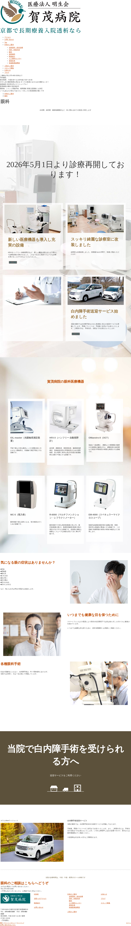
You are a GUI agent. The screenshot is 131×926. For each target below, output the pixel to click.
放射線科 (12, 54)
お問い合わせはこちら (8, 925)
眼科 (10, 52)
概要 (1, 923)
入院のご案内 (9, 66)
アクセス (7, 37)
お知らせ (7, 70)
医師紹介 (12, 56)
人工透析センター (15, 58)
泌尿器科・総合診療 (16, 47)
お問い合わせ (9, 39)
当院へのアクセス (40, 898)
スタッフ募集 (9, 68)
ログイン (128, 923)
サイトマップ (20, 923)
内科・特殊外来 (14, 50)
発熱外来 (12, 61)
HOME (36, 894)
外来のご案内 (9, 45)
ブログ (6, 72)
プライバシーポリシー (9, 923)
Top (5, 42)
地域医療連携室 (14, 63)
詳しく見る (13, 262)
